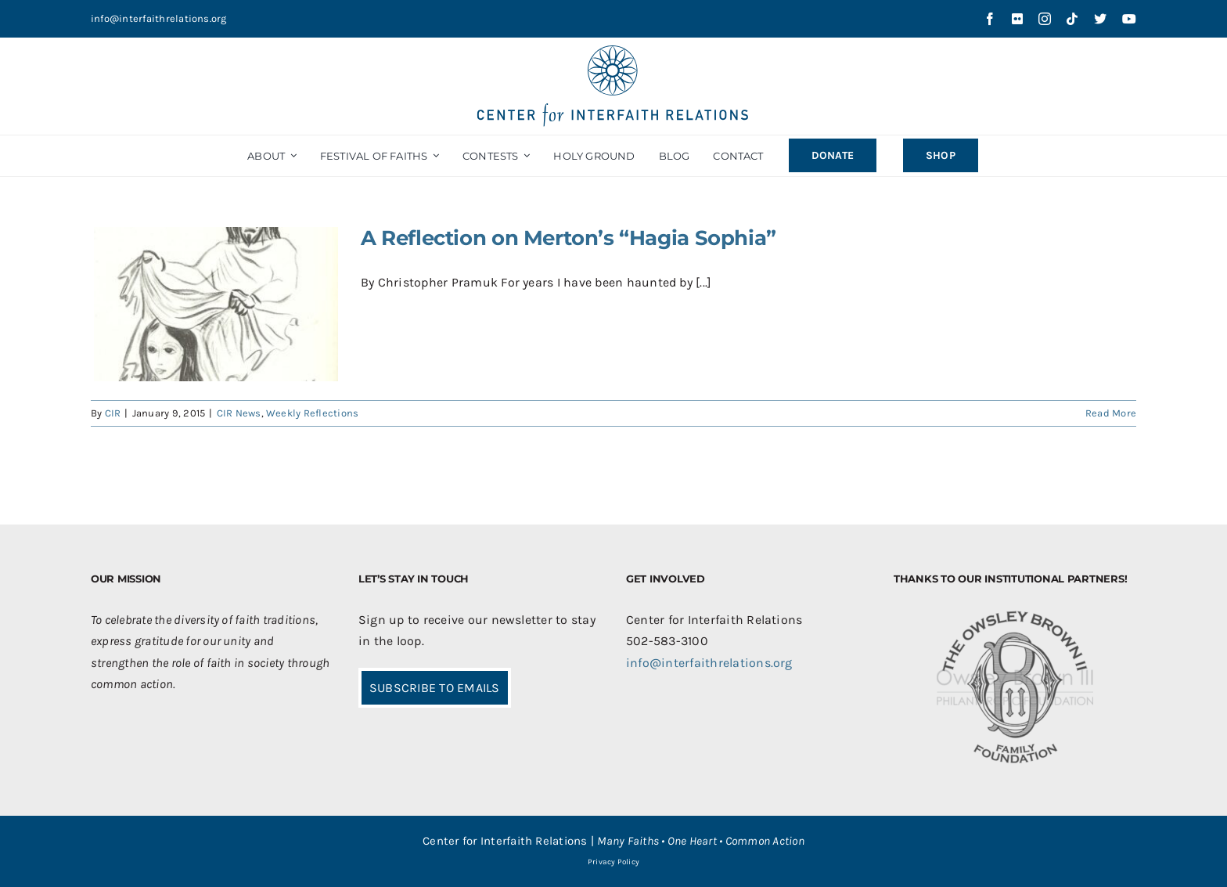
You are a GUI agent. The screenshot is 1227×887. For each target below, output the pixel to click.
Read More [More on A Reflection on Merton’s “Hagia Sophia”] (1110, 413)
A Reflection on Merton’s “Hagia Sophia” (568, 238)
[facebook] (990, 19)
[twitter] (1100, 19)
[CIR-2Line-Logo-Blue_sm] (613, 51)
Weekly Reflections (312, 413)
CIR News (239, 413)
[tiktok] (1072, 19)
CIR (113, 413)
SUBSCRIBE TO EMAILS (434, 687)
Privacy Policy (613, 862)
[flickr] (1017, 19)
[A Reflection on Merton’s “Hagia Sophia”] (216, 304)
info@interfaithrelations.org (159, 18)
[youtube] (1129, 19)
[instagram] (1044, 19)
